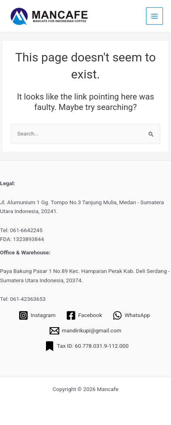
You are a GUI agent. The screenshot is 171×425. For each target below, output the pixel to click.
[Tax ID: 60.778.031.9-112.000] (86, 346)
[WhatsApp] (131, 315)
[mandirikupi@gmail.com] (85, 330)
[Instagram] (37, 315)
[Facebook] (84, 315)
